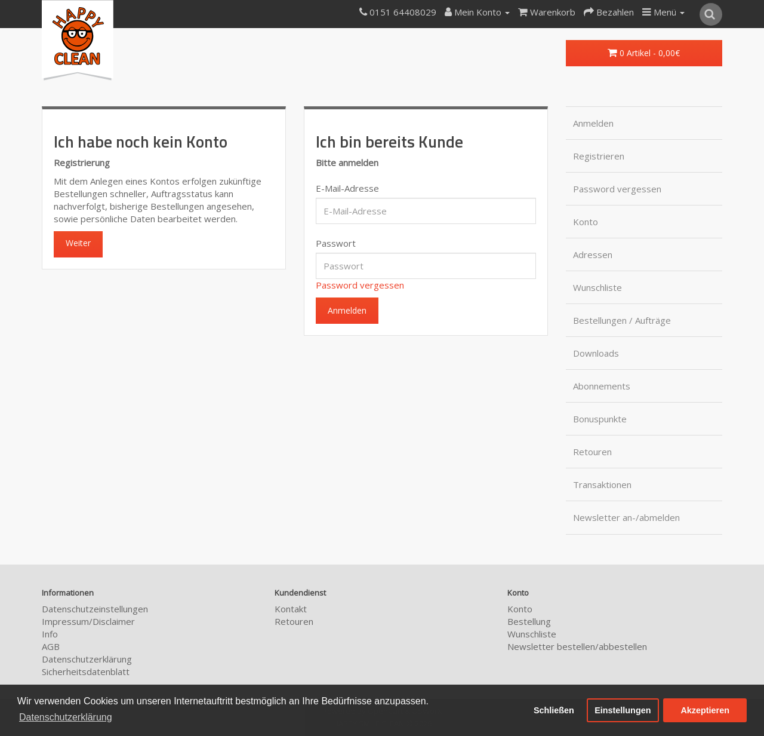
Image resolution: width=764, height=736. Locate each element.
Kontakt (291, 609)
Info (50, 634)
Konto (585, 222)
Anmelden (593, 123)
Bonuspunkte (600, 419)
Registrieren (598, 156)
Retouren (592, 452)
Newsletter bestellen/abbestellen (577, 646)
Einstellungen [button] (622, 710)
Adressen (592, 254)
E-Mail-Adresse (347, 188)
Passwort (336, 243)
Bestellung (529, 621)
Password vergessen (360, 285)
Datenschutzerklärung (87, 659)
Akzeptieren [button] (704, 710)
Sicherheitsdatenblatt (86, 671)
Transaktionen (602, 484)
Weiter (78, 243)
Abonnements (601, 386)
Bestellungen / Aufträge (622, 320)
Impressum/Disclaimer (88, 621)
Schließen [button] (554, 710)
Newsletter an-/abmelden (626, 517)
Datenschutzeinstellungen (95, 609)
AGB (51, 646)
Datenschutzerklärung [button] (65, 717)
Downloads (596, 353)
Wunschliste (597, 287)
